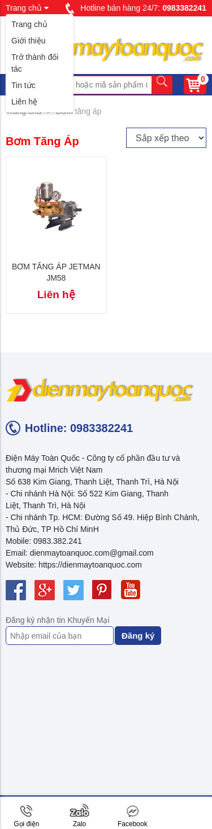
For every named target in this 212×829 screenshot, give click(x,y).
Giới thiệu (28, 40)
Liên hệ (24, 101)
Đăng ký (138, 635)
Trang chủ (29, 24)
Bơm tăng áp (79, 111)
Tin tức (23, 85)
